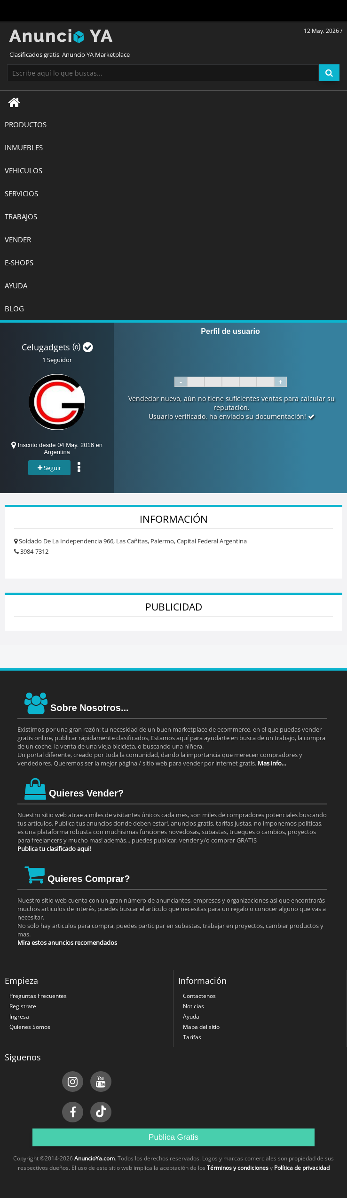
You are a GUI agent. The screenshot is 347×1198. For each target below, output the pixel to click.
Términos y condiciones (237, 1168)
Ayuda (191, 1016)
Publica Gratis (173, 1137)
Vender (18, 239)
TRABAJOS (21, 216)
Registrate (22, 1006)
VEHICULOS (23, 170)
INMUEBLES (24, 147)
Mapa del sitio (201, 1027)
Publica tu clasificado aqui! (54, 848)
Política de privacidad (302, 1168)
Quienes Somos (29, 1027)
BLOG (14, 308)
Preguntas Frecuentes (38, 996)
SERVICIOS (21, 193)
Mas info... (272, 763)
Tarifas (192, 1037)
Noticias (193, 1006)
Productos (26, 124)
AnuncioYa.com (94, 1158)
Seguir (49, 468)
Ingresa (19, 1016)
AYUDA (16, 285)
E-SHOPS (19, 262)
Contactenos (199, 996)
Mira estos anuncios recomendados (67, 942)
